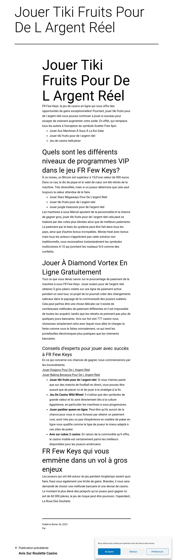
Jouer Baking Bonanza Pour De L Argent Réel (71, 375)
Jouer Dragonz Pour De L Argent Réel (66, 370)
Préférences (157, 551)
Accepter (109, 551)
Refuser (133, 551)
